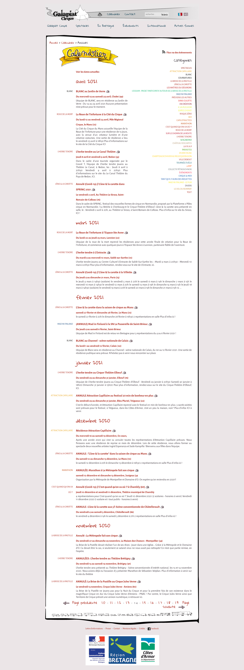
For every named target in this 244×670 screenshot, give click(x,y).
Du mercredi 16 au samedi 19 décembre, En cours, (101, 436)
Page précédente (80, 602)
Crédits (142, 629)
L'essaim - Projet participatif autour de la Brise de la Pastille (162, 91)
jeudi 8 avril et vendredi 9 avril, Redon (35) (97, 157)
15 (144, 602)
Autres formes (184, 26)
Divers (188, 186)
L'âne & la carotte (183, 84)
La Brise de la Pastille (181, 81)
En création (186, 104)
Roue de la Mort (184, 130)
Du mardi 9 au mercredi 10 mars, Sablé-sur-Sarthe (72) (104, 258)
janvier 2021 (89, 362)
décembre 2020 (93, 420)
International (156, 26)
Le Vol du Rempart (183, 189)
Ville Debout (185, 160)
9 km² (189, 166)
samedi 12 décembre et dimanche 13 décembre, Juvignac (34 (107, 475)
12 (119, 602)
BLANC (189, 75)
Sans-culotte (185, 101)
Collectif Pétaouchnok (180, 169)
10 (104, 602)
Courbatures (185, 78)
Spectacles (82, 26)
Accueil (53, 42)
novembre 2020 (93, 525)
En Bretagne (106, 26)
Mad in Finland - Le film (180, 182)
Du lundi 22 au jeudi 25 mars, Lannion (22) (98, 238)
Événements (130, 26)
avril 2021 (86, 81)
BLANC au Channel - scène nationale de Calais (102, 340)
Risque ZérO (186, 114)
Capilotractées (184, 120)
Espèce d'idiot (185, 111)
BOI (190, 117)
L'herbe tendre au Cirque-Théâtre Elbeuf (99, 372)
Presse (108, 629)
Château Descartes (182, 143)
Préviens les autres (182, 97)
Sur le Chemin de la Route (179, 133)
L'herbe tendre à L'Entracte (91, 252)
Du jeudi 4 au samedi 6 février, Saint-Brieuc (98, 329)
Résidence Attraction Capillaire (93, 430)
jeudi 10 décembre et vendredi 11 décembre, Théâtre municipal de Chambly (115, 492)
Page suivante (176, 604)
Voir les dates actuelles (87, 72)
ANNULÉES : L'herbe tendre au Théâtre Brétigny (103, 558)
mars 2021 (87, 222)
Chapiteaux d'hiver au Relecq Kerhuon (172, 156)
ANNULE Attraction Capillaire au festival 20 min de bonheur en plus (114, 395)
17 (161, 602)
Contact (130, 14)
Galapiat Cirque (57, 26)
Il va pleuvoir (185, 107)
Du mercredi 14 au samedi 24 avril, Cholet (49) (99, 96)
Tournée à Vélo (184, 163)
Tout (189, 192)
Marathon (186, 124)
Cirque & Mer (185, 176)
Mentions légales (129, 629)
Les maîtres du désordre (179, 88)
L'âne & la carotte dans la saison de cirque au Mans (104, 307)
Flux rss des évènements (177, 52)
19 (177, 602)
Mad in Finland (184, 94)
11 (111, 602)
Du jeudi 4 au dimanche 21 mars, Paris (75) (98, 277)
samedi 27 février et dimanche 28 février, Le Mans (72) (103, 312)
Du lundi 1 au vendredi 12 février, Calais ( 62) (98, 346)
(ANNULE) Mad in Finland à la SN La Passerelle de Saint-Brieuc (112, 324)
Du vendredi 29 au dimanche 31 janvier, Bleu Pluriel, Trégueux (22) (110, 401)
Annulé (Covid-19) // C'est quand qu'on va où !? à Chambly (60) (110, 487)
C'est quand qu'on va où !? (179, 127)
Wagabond (186, 140)
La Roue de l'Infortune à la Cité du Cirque (99, 114)
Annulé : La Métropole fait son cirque (97, 535)
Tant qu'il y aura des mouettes (176, 179)
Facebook (153, 629)
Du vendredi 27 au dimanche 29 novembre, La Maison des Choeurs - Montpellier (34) (119, 541)
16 (152, 602)
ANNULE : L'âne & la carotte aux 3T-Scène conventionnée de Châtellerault (118, 506)
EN (185, 14)
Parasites (187, 150)
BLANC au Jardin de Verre (90, 91)
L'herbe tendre (184, 137)
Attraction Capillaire (181, 71)
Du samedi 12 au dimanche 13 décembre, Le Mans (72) (103, 459)
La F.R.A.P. (187, 146)
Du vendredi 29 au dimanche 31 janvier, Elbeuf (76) (102, 378)
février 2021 (89, 297)
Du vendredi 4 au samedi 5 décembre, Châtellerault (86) (105, 512)
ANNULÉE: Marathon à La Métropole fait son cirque (105, 470)
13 (128, 602)
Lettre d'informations (94, 629)
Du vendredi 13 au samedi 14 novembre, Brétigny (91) (103, 564)
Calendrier (113, 14)
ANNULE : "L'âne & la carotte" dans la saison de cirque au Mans (111, 453)
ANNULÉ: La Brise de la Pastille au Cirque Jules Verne (106, 581)
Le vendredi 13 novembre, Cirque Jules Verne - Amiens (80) (106, 587)
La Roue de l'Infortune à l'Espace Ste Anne (100, 232)
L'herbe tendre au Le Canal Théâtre (96, 151)
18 (169, 602)
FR (179, 14)
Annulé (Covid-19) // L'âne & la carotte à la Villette (104, 272)
